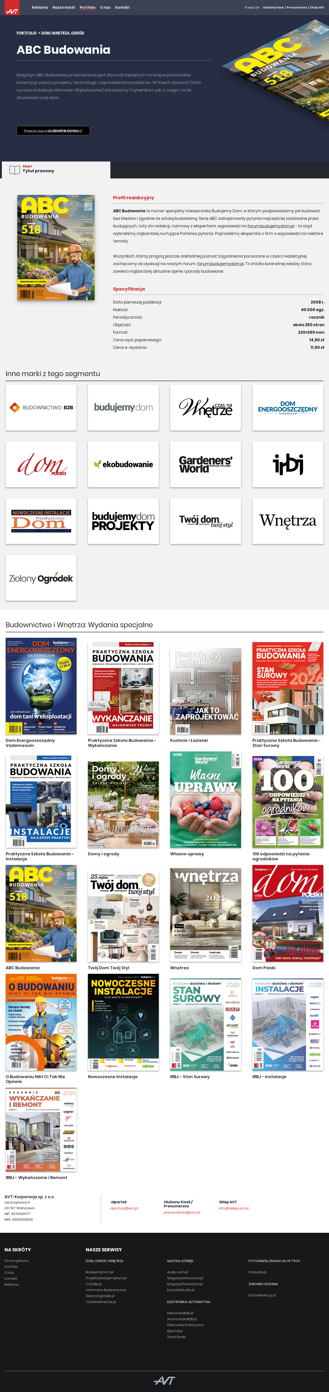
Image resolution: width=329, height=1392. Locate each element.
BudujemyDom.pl (99, 1272)
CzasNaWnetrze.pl (101, 1302)
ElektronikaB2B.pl (180, 1313)
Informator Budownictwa (106, 1290)
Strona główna (17, 1260)
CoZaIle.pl (93, 1284)
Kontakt (122, 7)
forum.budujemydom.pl (270, 226)
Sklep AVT (317, 7)
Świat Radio (176, 1337)
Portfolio (88, 7)
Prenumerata (297, 7)
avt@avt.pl (120, 1208)
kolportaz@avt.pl (180, 1208)
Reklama (40, 7)
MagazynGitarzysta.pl (185, 1278)
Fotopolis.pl (257, 1272)
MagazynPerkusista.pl (185, 1284)
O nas (105, 7)
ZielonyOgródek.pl (100, 1296)
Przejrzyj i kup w (53, 131)
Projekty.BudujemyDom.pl (106, 1278)
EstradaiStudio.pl (180, 1290)
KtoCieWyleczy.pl (262, 1295)
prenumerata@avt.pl (239, 1212)
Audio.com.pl (177, 1272)
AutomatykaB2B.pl (181, 1319)
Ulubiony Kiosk (273, 7)
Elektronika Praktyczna (185, 1325)
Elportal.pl (175, 1331)
